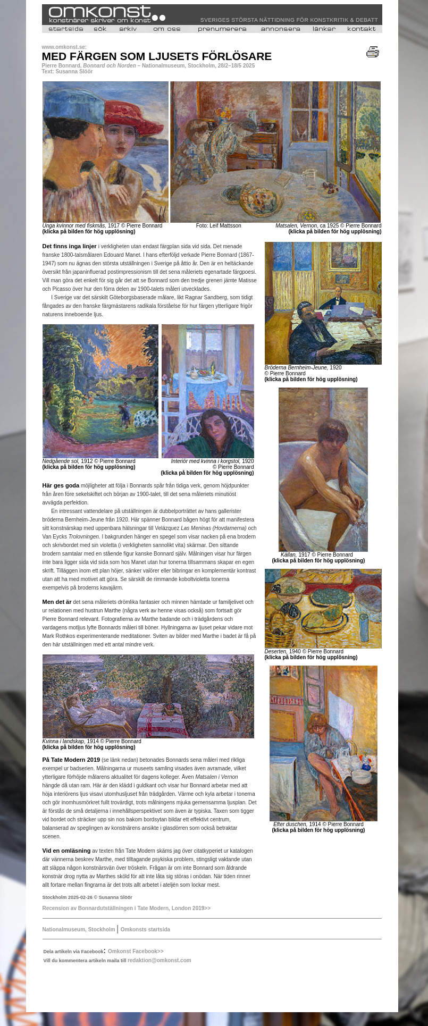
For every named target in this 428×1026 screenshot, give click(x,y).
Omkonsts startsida (145, 929)
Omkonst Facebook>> (135, 951)
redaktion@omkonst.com (159, 960)
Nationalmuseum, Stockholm (80, 929)
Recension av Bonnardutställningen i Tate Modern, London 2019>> (127, 908)
